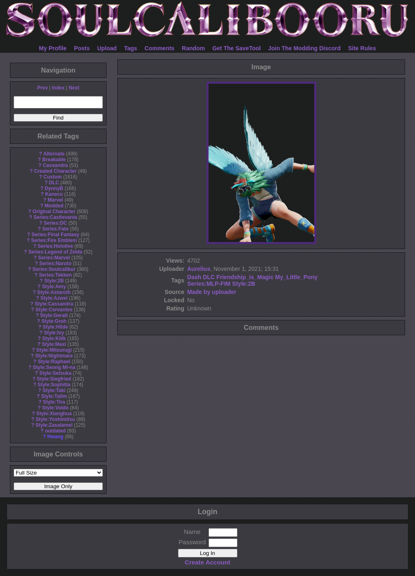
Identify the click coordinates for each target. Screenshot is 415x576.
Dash (194, 277)
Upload (106, 48)
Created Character (55, 171)
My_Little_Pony (296, 277)
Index (58, 88)
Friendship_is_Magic (244, 277)
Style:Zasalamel (54, 425)
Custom (52, 177)
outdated (55, 431)
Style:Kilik (54, 338)
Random (193, 48)
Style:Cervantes (54, 310)
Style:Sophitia (54, 385)
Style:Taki (54, 390)
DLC (54, 183)
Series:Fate (55, 229)
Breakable (54, 159)
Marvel (55, 200)
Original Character (54, 211)
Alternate (54, 154)
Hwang (55, 437)
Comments (159, 48)
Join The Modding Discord (304, 48)
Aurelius (198, 269)
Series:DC (55, 223)
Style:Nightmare (54, 356)
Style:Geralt (54, 315)
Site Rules (362, 48)
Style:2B (54, 281)
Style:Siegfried (54, 379)
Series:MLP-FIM (208, 283)
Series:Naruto (55, 263)
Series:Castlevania (55, 217)
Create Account (207, 562)
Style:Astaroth (54, 292)
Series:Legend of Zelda (55, 252)
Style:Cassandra (54, 304)
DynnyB (54, 188)
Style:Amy (54, 286)
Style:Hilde (55, 327)
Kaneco (54, 194)
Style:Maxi (54, 344)
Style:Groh (53, 321)
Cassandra (55, 165)
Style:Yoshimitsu (55, 419)
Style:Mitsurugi (54, 350)
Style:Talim (54, 396)
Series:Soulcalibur (54, 269)
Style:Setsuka (55, 373)
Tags (131, 48)
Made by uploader (211, 292)
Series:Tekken (55, 275)
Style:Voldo (55, 408)
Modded (54, 206)
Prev (42, 88)
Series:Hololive (55, 246)
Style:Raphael (54, 361)
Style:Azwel (54, 298)
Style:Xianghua (54, 413)
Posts (82, 48)
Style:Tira (54, 402)
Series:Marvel (54, 258)
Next (74, 88)
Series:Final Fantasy (55, 234)
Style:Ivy (54, 333)
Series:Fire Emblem (54, 240)
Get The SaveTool (236, 48)
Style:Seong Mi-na (54, 367)
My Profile (52, 48)
